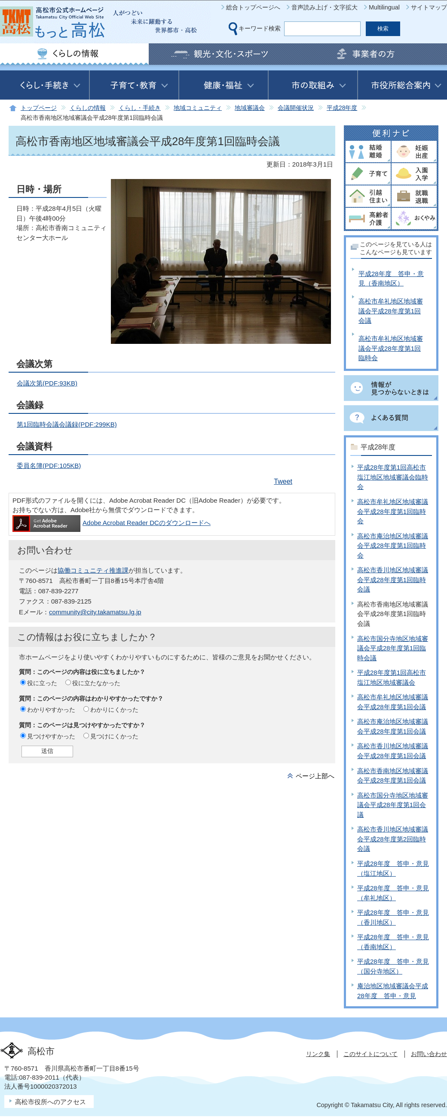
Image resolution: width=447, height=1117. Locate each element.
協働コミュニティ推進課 (93, 570)
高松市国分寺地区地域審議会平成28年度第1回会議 (392, 805)
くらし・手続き (140, 108)
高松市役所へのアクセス (50, 1101)
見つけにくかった (114, 736)
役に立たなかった (96, 683)
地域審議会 (250, 108)
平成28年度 (342, 108)
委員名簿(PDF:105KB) (49, 465)
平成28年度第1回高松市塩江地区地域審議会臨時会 (392, 477)
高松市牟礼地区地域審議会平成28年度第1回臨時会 (390, 348)
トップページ (39, 108)
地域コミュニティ (198, 108)
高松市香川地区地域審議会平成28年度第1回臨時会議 (392, 579)
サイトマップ (429, 7)
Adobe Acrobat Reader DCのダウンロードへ (111, 522)
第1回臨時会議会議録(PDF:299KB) (67, 424)
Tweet (283, 481)
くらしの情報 (88, 108)
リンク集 (318, 1053)
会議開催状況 (296, 108)
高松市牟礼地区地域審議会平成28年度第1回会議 (390, 310)
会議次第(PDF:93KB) (47, 383)
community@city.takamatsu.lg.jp (95, 612)
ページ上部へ (315, 776)
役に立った (42, 683)
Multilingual (384, 7)
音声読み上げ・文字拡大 (324, 7)
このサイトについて (370, 1053)
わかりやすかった (51, 709)
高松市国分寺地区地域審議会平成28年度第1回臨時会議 (392, 648)
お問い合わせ (429, 1053)
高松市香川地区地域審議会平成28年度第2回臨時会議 (392, 839)
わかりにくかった (114, 709)
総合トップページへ (253, 7)
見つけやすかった (51, 736)
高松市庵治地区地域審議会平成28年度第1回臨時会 (392, 545)
